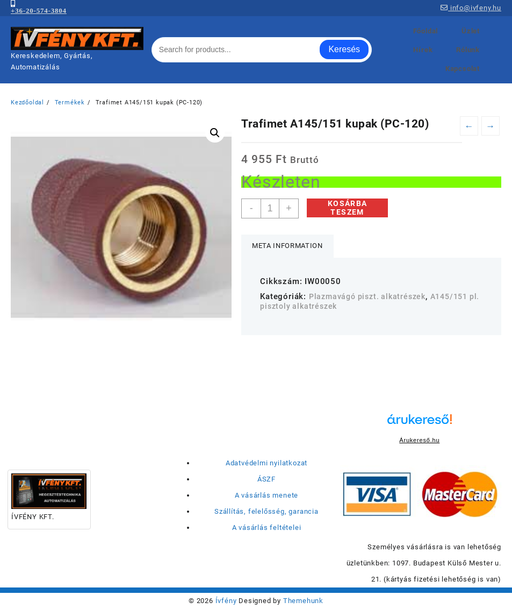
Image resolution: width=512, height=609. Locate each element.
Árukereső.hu (419, 440)
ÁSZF (266, 479)
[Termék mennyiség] (270, 208)
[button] (215, 133)
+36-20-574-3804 (39, 10)
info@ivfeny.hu (471, 8)
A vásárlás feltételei (266, 527)
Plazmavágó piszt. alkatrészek (367, 296)
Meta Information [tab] (287, 246)
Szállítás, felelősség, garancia (266, 511)
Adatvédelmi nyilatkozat (266, 463)
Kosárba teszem (347, 207)
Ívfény (226, 601)
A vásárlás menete (267, 495)
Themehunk (303, 601)
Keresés (344, 49)
